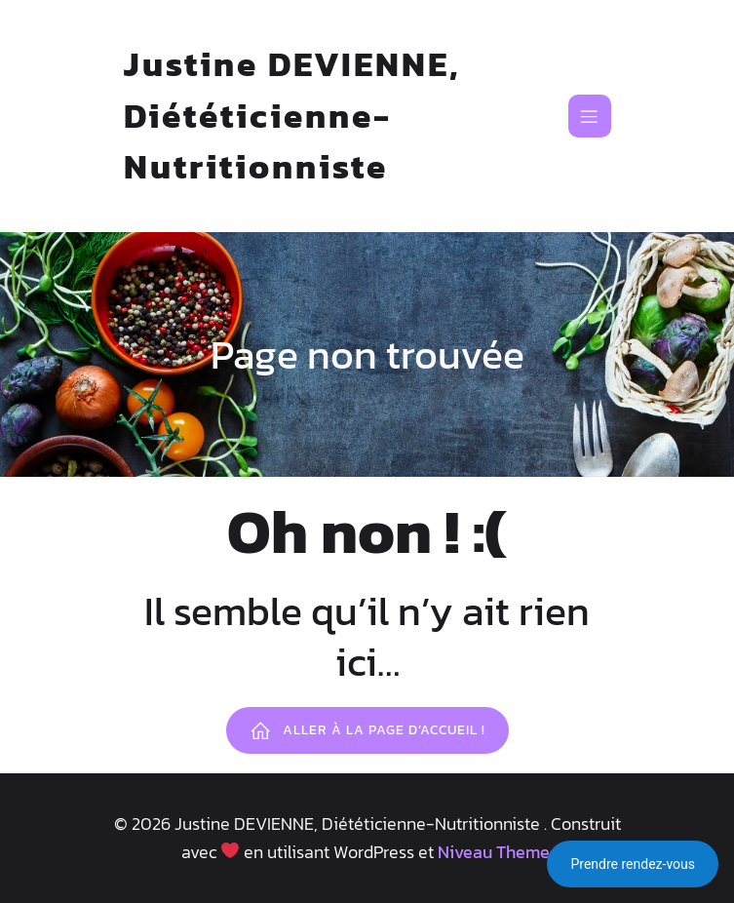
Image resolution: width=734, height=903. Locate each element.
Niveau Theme (494, 852)
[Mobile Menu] (589, 116)
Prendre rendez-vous (632, 864)
